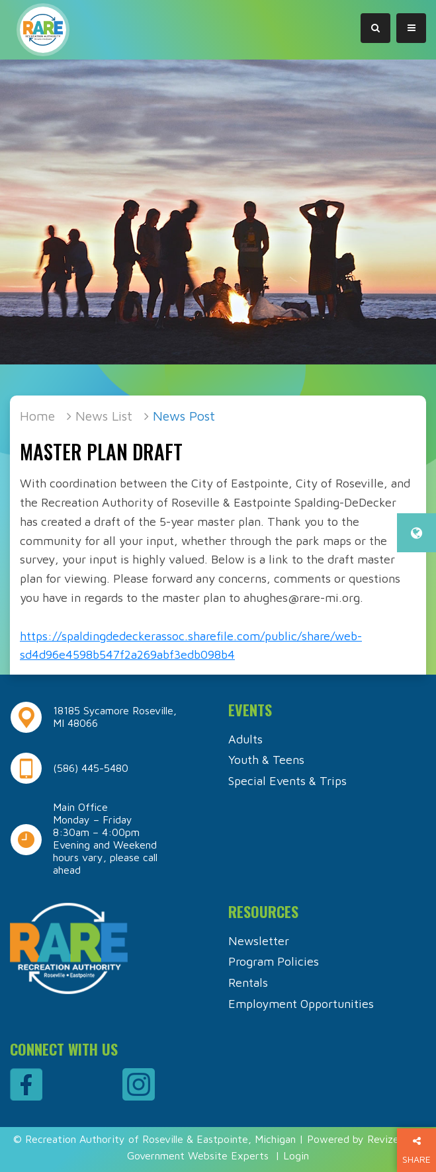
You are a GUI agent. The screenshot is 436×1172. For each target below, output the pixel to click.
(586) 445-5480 (90, 768)
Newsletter (258, 941)
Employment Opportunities (301, 1004)
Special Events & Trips (287, 781)
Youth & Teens (266, 760)
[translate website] (416, 532)
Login (296, 1155)
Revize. (384, 1139)
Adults (245, 739)
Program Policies (273, 961)
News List (103, 415)
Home (37, 415)
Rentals (248, 982)
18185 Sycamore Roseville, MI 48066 (115, 716)
